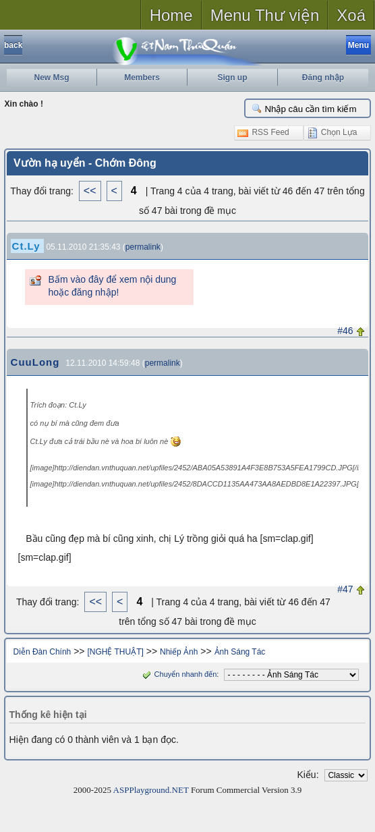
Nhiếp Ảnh (179, 652)
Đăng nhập (323, 77)
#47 (345, 589)
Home (171, 15)
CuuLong (35, 362)
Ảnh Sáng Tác (240, 652)
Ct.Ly (26, 246)
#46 (345, 330)
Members (142, 77)
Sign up (233, 77)
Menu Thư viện (265, 15)
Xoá (351, 15)
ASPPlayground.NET (151, 790)
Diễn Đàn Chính (42, 652)
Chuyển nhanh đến (178, 674)
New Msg (51, 77)
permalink (143, 247)
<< (90, 190)
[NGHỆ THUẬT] (115, 652)
